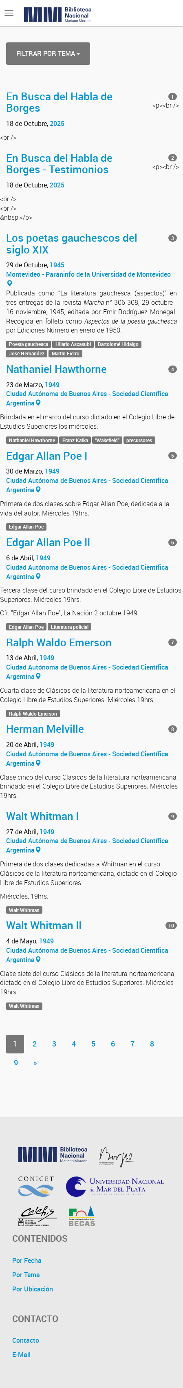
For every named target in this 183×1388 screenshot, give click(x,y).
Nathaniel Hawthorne (56, 368)
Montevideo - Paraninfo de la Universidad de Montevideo (88, 278)
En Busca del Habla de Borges (59, 102)
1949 (52, 384)
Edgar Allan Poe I (46, 455)
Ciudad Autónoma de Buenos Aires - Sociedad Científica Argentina (87, 398)
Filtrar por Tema (48, 53)
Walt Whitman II (44, 925)
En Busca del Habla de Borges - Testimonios (59, 163)
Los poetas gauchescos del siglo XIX (71, 243)
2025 (57, 123)
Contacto (25, 1340)
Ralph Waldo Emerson (59, 642)
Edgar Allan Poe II (48, 542)
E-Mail (21, 1354)
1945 (57, 264)
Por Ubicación (32, 1288)
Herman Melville (45, 728)
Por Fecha (27, 1260)
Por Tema (26, 1274)
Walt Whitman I (42, 816)
